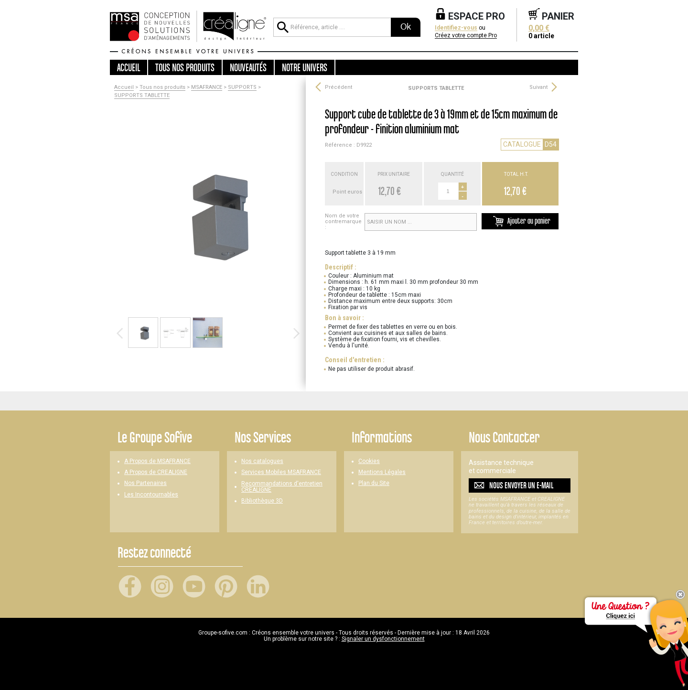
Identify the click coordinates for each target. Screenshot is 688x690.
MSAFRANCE (206, 87)
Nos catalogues (262, 461)
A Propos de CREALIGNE (155, 472)
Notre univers (304, 67)
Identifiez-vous (456, 28)
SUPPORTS (242, 87)
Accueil (128, 67)
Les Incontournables (151, 495)
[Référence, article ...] (332, 27)
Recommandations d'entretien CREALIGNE (281, 487)
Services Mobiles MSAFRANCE (281, 472)
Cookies (369, 461)
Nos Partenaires (145, 483)
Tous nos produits (162, 87)
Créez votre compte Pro (466, 35)
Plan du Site (373, 483)
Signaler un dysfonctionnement (383, 639)
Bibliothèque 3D (262, 501)
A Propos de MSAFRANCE (157, 461)
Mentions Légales (382, 472)
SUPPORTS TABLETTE (142, 95)
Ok (405, 27)
